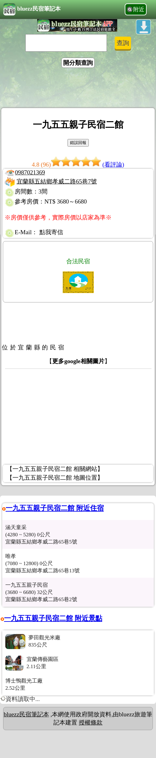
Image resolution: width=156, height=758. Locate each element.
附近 (138, 9)
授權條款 (91, 722)
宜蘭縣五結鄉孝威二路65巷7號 (57, 181)
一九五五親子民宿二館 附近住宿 (55, 508)
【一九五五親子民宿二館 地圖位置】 (55, 477)
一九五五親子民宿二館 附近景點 (53, 618)
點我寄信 (51, 232)
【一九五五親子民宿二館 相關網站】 (55, 469)
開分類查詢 (78, 62)
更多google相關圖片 (78, 361)
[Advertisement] (78, 89)
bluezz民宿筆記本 (32, 9)
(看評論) (113, 164)
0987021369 (30, 172)
